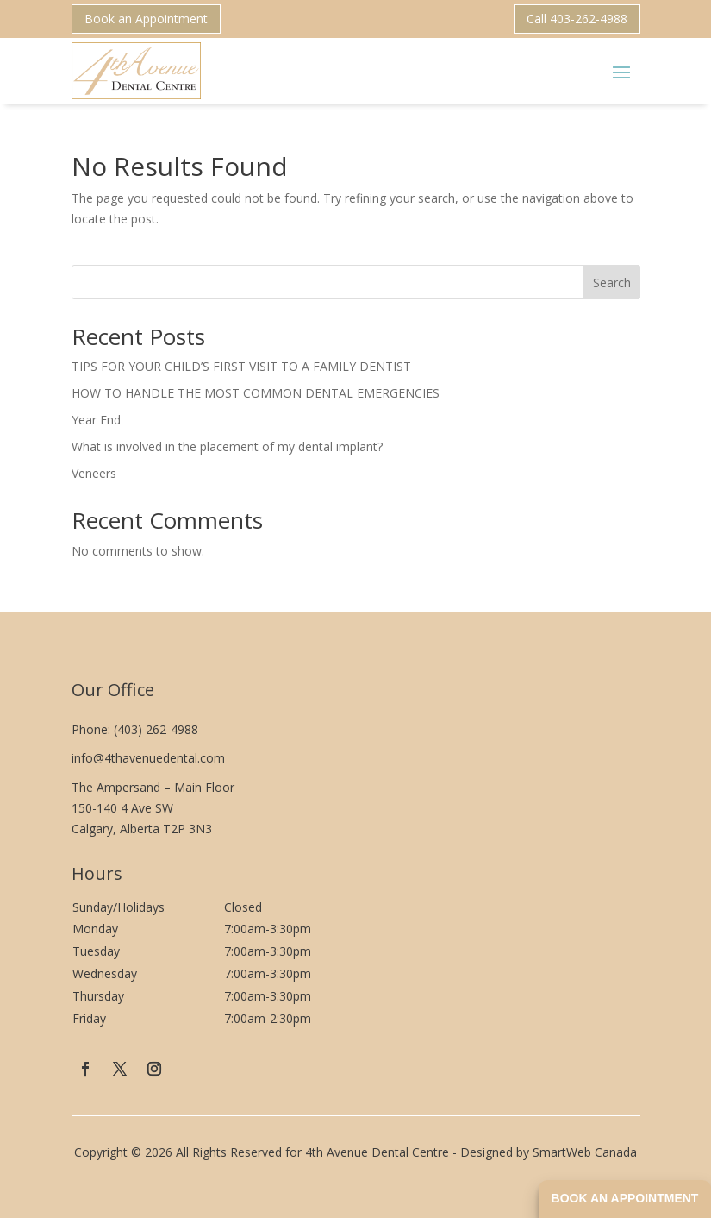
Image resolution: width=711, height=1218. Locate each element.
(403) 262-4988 (156, 729)
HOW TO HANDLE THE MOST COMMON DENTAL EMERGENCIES (256, 393)
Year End (96, 419)
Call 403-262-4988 (577, 18)
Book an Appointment (146, 18)
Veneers (94, 473)
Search (612, 282)
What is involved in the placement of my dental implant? (227, 446)
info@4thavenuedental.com (148, 758)
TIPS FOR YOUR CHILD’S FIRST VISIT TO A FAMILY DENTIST (241, 366)
